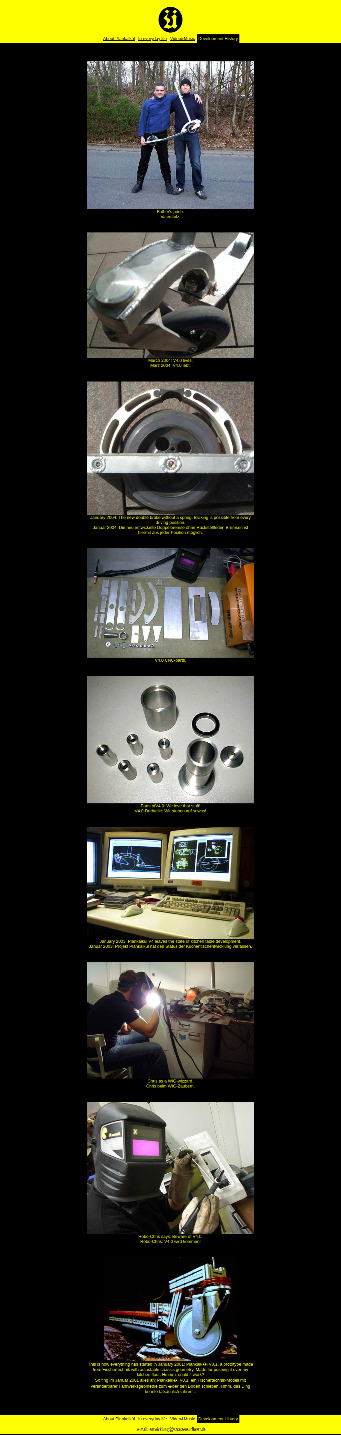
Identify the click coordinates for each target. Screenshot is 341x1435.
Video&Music (182, 38)
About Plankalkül (119, 38)
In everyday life (152, 38)
